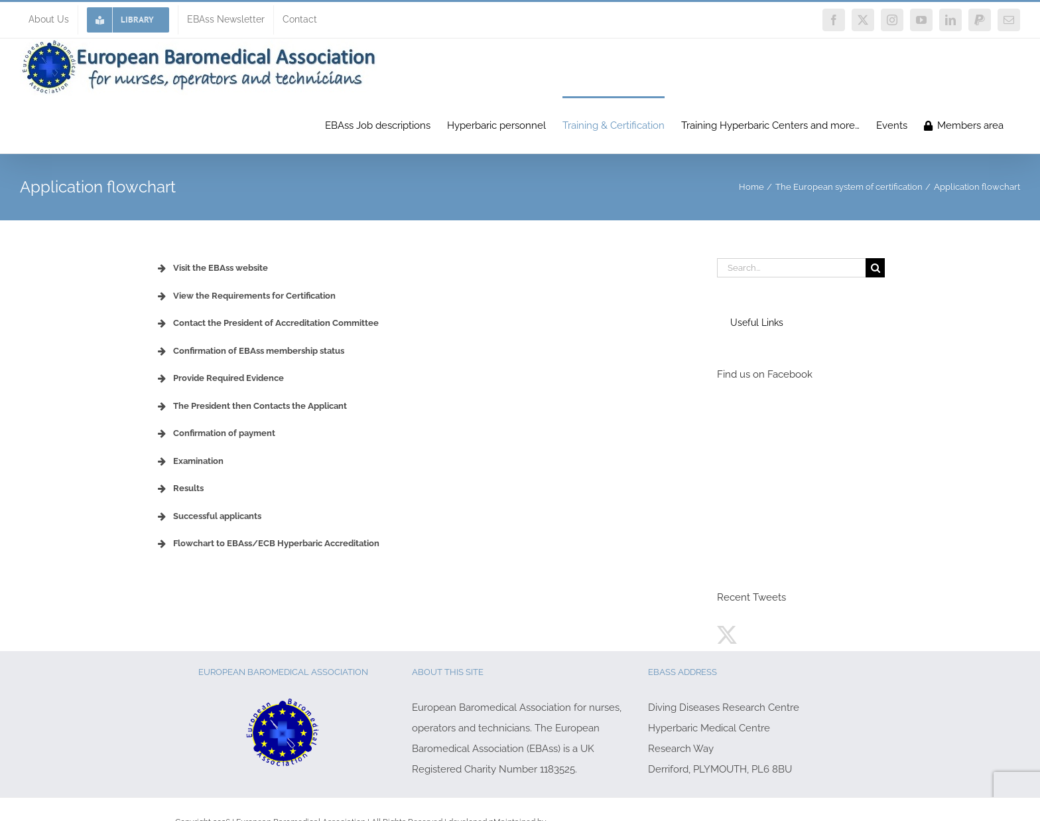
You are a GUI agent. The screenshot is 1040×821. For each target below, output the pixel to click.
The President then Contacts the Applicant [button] (251, 406)
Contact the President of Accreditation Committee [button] (267, 323)
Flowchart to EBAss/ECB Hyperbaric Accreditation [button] (267, 543)
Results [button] (179, 488)
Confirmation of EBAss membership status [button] (249, 351)
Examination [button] (189, 461)
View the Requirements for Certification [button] (245, 296)
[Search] (875, 267)
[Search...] (791, 267)
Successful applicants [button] (208, 516)
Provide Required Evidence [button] (219, 378)
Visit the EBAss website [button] (211, 268)
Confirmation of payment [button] (215, 433)
